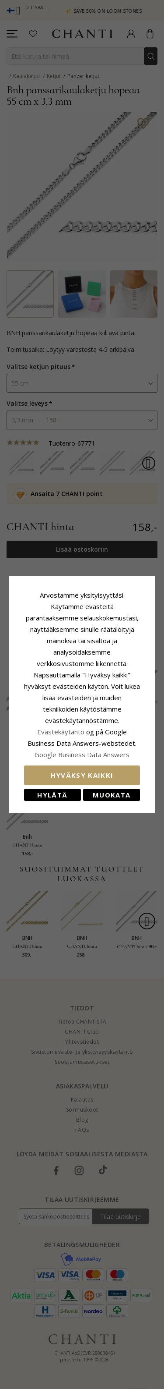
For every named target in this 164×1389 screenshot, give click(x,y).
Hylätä (52, 789)
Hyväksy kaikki (82, 769)
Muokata (111, 789)
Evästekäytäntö (60, 726)
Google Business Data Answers (82, 748)
